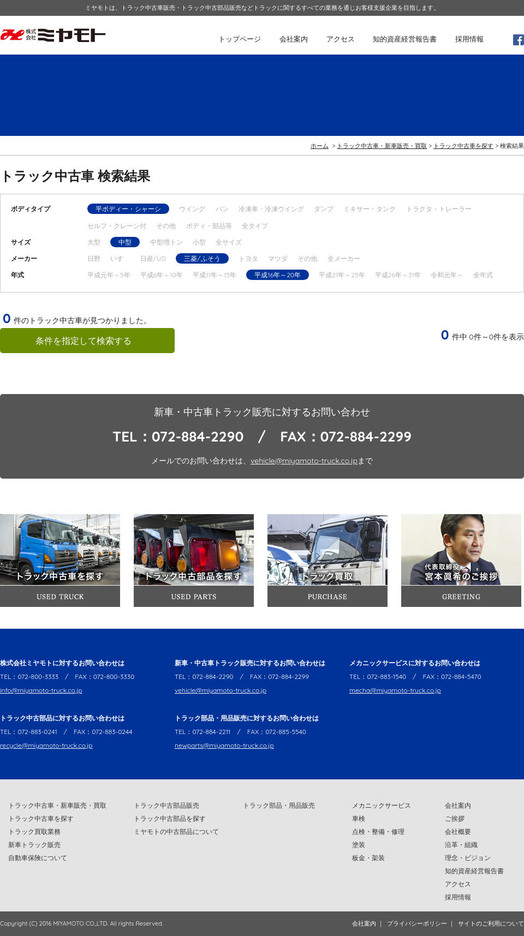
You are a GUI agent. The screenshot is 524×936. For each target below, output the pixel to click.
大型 (93, 242)
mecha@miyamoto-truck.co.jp (395, 690)
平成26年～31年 (398, 275)
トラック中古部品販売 (166, 805)
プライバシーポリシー (417, 923)
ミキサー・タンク (369, 209)
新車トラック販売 (34, 844)
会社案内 (293, 38)
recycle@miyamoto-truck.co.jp (46, 745)
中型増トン (166, 242)
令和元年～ (447, 275)
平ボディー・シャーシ (128, 209)
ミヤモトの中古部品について (176, 831)
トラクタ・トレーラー (439, 209)
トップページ (239, 38)
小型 (199, 242)
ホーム (320, 146)
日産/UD (153, 258)
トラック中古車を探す (463, 146)
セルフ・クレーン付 (116, 226)
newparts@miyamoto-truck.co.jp (224, 745)
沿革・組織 (461, 844)
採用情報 (469, 38)
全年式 (483, 275)
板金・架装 (368, 858)
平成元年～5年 (108, 275)
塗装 (358, 844)
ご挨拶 (455, 818)
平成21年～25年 (342, 275)
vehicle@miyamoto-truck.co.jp (304, 461)
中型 (125, 242)
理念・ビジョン (468, 858)
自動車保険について (37, 858)
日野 (93, 258)
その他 (166, 226)
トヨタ (248, 258)
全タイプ (255, 226)
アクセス (340, 38)
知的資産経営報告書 (405, 38)
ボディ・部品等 (209, 226)
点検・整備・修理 (378, 831)
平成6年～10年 (161, 275)
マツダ (278, 258)
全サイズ (229, 242)
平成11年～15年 (214, 275)
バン (222, 209)
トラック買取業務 (34, 831)
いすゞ (120, 258)
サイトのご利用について (491, 923)
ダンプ (324, 209)
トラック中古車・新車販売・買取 (382, 146)
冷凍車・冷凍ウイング (271, 209)
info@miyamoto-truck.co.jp (41, 690)
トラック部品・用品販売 (279, 805)
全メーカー (343, 258)
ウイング (192, 209)
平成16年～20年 (277, 275)
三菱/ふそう (202, 258)
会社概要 (458, 831)
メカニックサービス (381, 805)
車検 (358, 818)
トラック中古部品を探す (170, 818)
